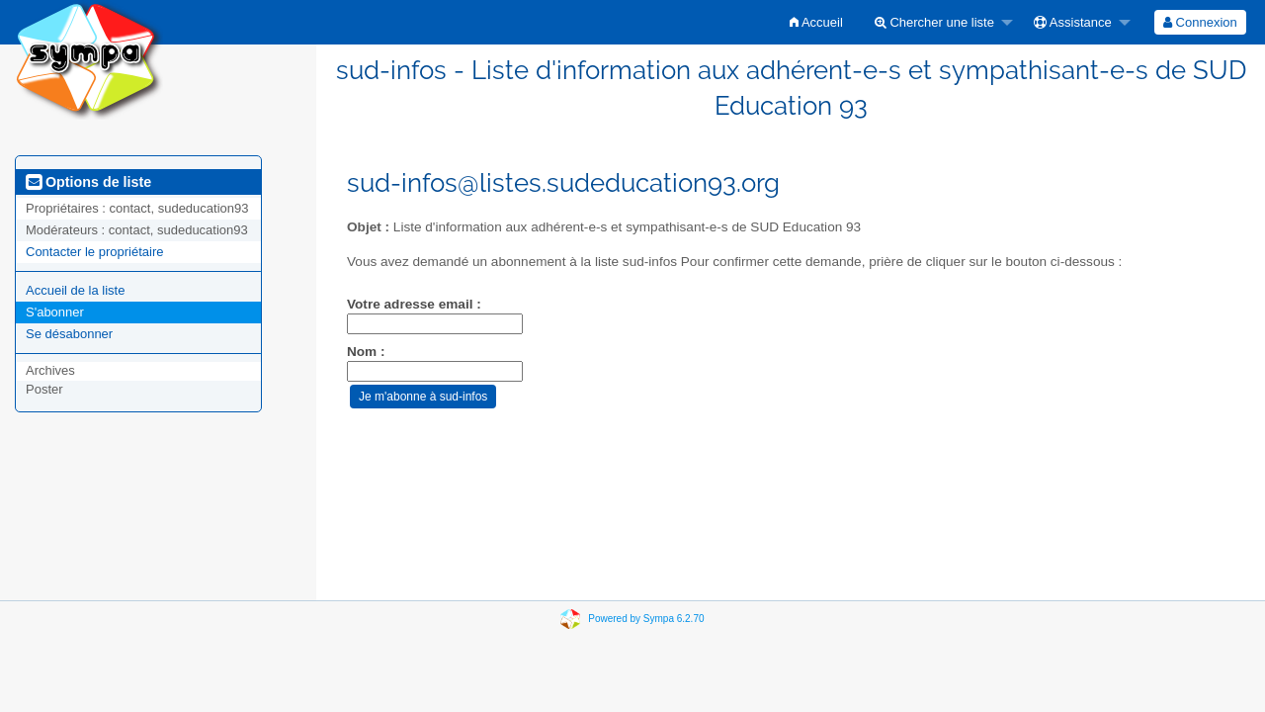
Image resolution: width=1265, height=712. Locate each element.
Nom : (366, 351)
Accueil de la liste (75, 290)
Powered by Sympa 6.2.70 (646, 618)
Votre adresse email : (414, 304)
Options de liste (88, 182)
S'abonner (55, 312)
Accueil (816, 22)
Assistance (1073, 22)
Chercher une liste (934, 22)
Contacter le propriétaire (94, 251)
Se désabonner (69, 333)
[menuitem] (816, 22)
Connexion (1200, 22)
